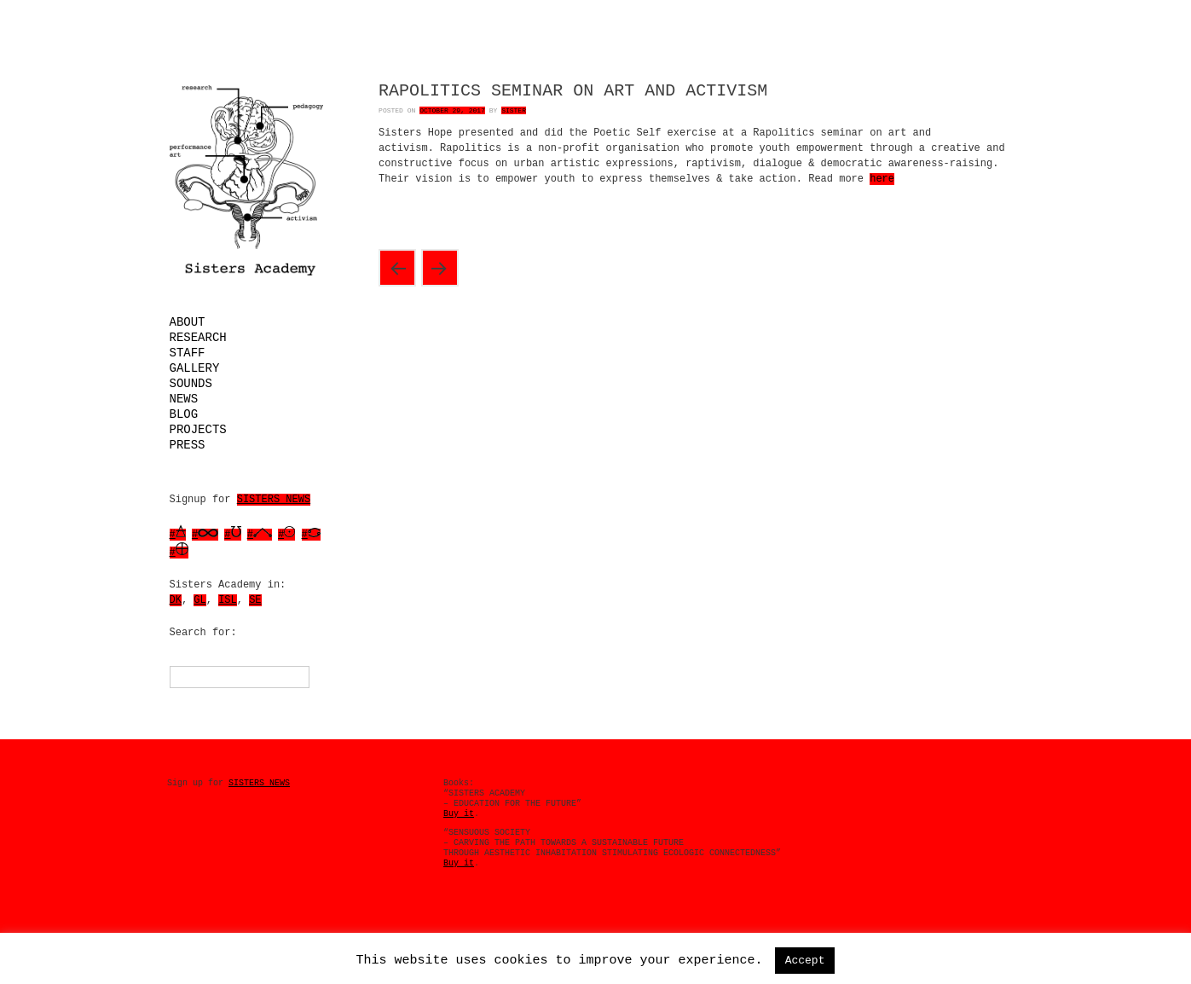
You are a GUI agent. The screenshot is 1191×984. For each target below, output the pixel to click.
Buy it (458, 814)
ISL (227, 600)
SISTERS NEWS (273, 500)
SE (255, 600)
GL (199, 600)
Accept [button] (805, 960)
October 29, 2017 (452, 110)
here (882, 179)
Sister (513, 110)
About (187, 322)
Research (198, 337)
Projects (198, 430)
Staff (187, 353)
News (184, 399)
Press (187, 445)
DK (176, 600)
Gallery (195, 368)
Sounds (191, 384)
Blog (184, 414)
